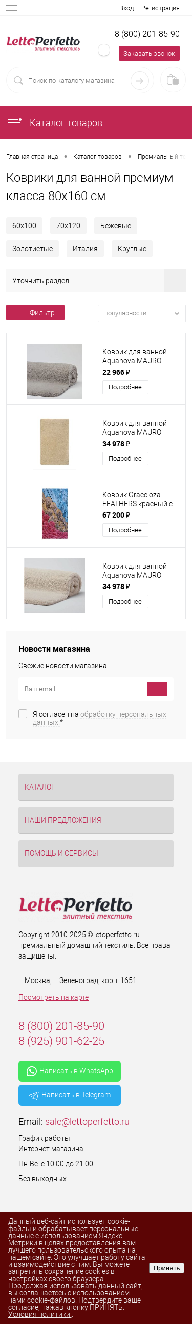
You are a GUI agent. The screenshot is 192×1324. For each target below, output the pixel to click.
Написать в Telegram (70, 1095)
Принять (166, 1268)
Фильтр (35, 313)
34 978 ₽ (116, 443)
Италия (85, 248)
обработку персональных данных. (99, 718)
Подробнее (125, 387)
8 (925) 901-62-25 (61, 1041)
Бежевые (115, 226)
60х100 (24, 226)
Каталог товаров (54, 122)
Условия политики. (40, 1314)
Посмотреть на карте (53, 997)
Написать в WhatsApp (70, 1071)
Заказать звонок (149, 53)
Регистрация (160, 8)
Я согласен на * (99, 718)
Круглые (132, 248)
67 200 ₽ (116, 515)
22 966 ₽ (116, 372)
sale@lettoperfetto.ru (87, 1121)
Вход (126, 8)
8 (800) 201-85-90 (147, 34)
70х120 (68, 226)
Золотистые (32, 248)
